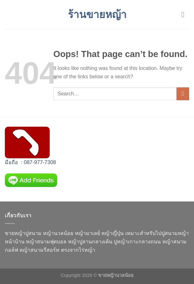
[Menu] (185, 14)
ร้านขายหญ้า (97, 14)
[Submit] (183, 93)
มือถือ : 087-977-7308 (30, 162)
